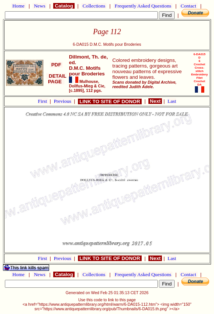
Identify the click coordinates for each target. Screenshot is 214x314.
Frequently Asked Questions (143, 6)
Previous (63, 101)
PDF (56, 65)
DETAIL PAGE (56, 78)
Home (18, 6)
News (39, 6)
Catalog (63, 6)
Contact (189, 6)
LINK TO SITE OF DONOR (109, 101)
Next (155, 101)
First (43, 101)
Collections (93, 6)
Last (172, 101)
